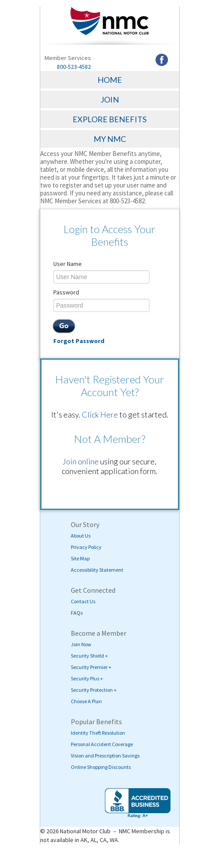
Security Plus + (87, 678)
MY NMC (110, 139)
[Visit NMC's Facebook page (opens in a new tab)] (161, 59)
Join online (81, 461)
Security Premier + (91, 667)
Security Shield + (89, 655)
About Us (80, 535)
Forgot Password (78, 341)
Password (66, 292)
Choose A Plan (86, 701)
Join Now (81, 644)
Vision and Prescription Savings (105, 755)
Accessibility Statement (97, 569)
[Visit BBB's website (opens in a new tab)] (137, 803)
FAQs (77, 612)
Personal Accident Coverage (102, 744)
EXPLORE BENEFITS (109, 119)
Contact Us (83, 601)
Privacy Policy (86, 547)
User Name (67, 264)
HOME (109, 80)
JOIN (110, 99)
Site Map (80, 558)
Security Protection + (94, 690)
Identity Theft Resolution (98, 732)
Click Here (100, 414)
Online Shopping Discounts (101, 767)
